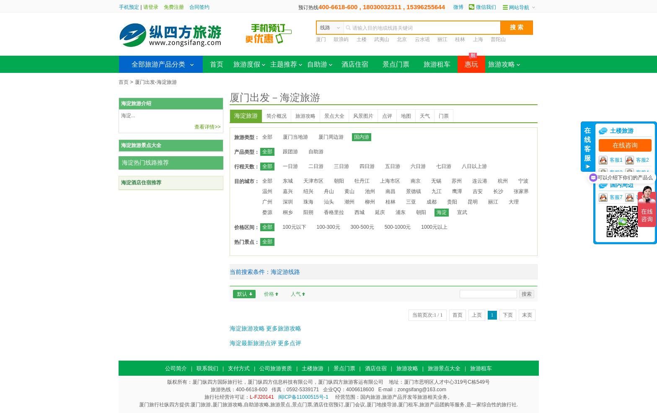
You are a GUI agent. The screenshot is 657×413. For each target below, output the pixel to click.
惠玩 (468, 62)
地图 (406, 116)
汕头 (329, 202)
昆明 (473, 202)
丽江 (442, 39)
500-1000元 (398, 227)
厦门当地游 (295, 137)
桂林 (460, 39)
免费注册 (174, 7)
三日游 (341, 166)
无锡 (436, 181)
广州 (267, 202)
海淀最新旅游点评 (253, 343)
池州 (370, 191)
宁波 (523, 181)
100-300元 (328, 227)
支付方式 (239, 368)
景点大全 (334, 116)
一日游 (290, 166)
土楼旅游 (312, 368)
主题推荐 (286, 64)
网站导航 (519, 7)
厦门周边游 (331, 137)
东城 (288, 181)
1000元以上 (434, 227)
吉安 (478, 191)
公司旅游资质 (275, 368)
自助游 (319, 64)
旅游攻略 (504, 64)
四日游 (367, 166)
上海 (478, 39)
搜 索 (516, 27)
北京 (402, 39)
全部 (267, 137)
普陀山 (498, 39)
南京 (416, 181)
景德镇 (413, 191)
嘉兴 (288, 191)
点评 (387, 116)
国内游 (361, 137)
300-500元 (362, 227)
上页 (477, 315)
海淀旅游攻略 (247, 328)
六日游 (418, 166)
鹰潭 (457, 191)
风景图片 (363, 116)
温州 (267, 191)
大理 (514, 202)
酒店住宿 (354, 64)
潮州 (349, 202)
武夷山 (381, 39)
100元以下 (294, 227)
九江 (437, 191)
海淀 (442, 212)
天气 (425, 116)
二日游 (315, 166)
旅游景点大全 (444, 368)
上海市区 (390, 181)
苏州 (457, 181)
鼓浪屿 (341, 39)
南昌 (390, 191)
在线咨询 (625, 145)
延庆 (380, 212)
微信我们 (486, 7)
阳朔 (308, 212)
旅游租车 (437, 64)
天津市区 (313, 181)
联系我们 (207, 368)
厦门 (321, 39)
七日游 (443, 166)
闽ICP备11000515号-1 (303, 397)
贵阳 (452, 202)
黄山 (349, 191)
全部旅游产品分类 (158, 64)
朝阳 (339, 181)
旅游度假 (249, 64)
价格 (269, 294)
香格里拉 (334, 212)
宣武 (462, 212)
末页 (527, 315)
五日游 (392, 166)
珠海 (308, 202)
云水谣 (422, 39)
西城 (359, 212)
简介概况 (276, 116)
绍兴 (308, 191)
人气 (296, 294)
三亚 (411, 202)
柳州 (370, 202)
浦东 (401, 212)
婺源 (267, 212)
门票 (444, 116)
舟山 (329, 191)
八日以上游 (474, 166)
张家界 (521, 191)
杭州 (503, 181)
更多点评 (289, 343)
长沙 (498, 191)
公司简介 (176, 368)
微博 (458, 7)
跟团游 (290, 152)
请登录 (150, 7)
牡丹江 (362, 181)
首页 (216, 64)
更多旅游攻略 (283, 328)
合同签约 (199, 7)
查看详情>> (207, 127)
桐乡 (288, 212)
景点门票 (396, 64)
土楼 (362, 39)
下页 (508, 315)
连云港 (479, 181)
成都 (432, 202)
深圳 (288, 202)
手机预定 (129, 7)
